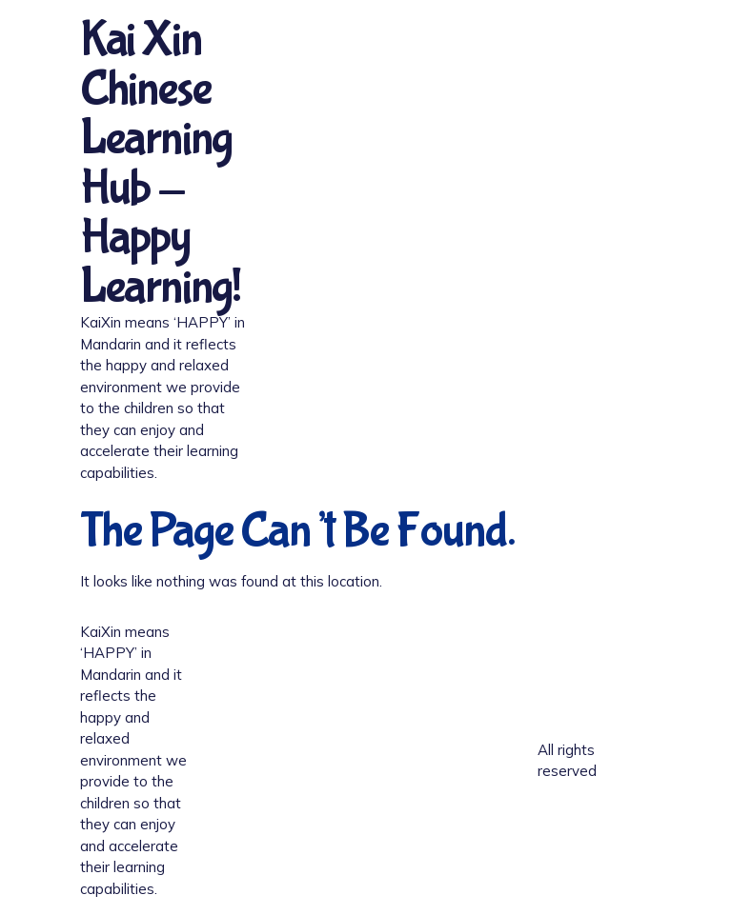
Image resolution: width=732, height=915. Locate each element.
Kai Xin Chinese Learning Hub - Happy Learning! (160, 163)
